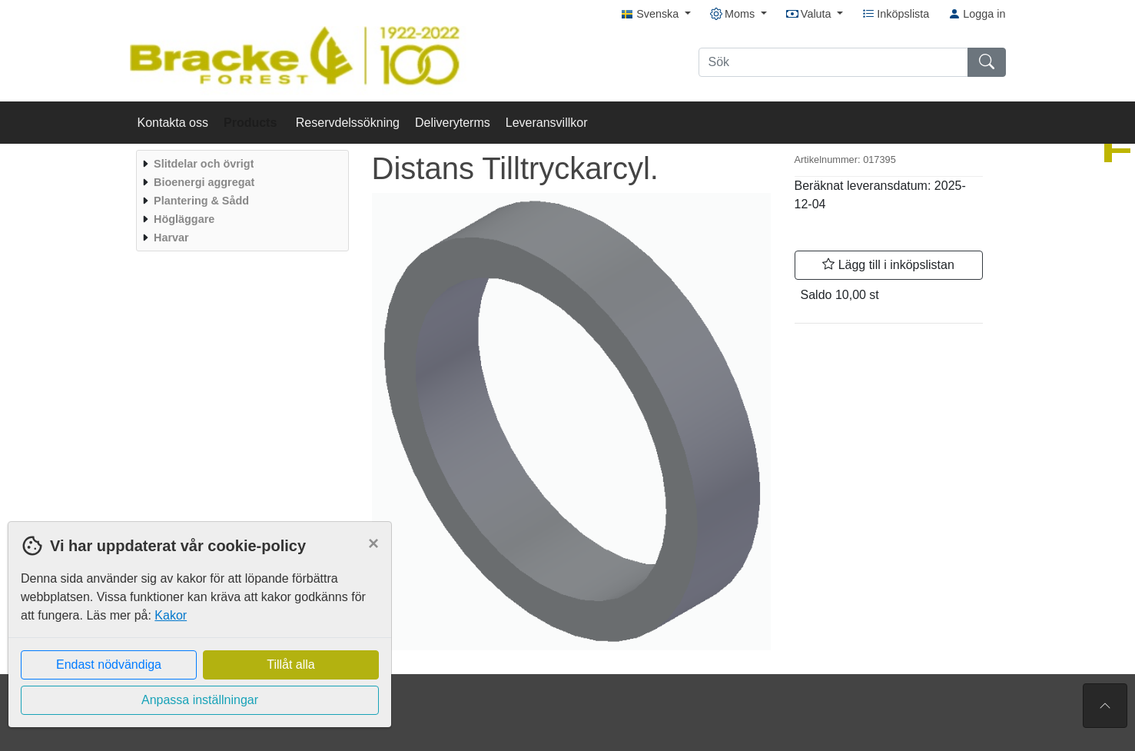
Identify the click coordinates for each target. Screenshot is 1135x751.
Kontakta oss (173, 122)
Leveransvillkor (547, 122)
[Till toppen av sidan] (1105, 705)
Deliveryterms (452, 122)
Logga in (976, 14)
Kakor (170, 615)
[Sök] (833, 62)
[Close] (373, 543)
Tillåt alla (291, 664)
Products (252, 122)
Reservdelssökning (348, 122)
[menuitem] (240, 164)
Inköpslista (895, 14)
